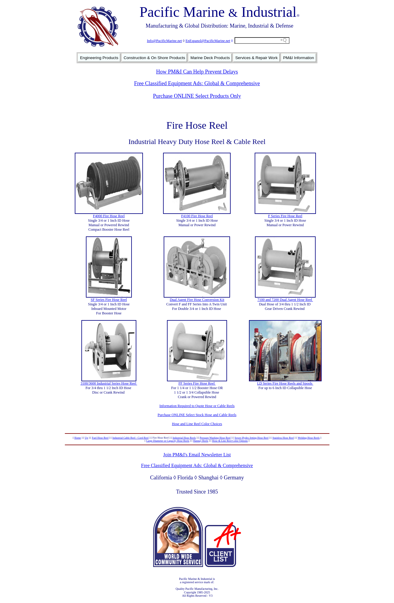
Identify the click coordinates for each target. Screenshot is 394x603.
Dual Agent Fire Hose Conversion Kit (197, 300)
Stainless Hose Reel (283, 437)
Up (86, 437)
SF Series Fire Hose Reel (109, 300)
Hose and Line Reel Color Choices (197, 424)
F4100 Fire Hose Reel (197, 216)
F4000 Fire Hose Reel (109, 216)
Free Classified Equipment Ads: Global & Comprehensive (197, 83)
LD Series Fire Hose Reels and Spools (285, 383)
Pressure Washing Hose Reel (215, 437)
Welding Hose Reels (309, 437)
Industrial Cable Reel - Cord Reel (130, 437)
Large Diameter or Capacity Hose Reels (167, 440)
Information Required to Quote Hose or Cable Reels (197, 406)
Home (77, 437)
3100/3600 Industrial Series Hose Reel (108, 383)
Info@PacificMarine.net (164, 41)
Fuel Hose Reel (100, 437)
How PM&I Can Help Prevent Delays (197, 72)
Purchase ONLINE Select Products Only (197, 96)
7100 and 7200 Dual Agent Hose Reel (285, 300)
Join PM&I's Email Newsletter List (197, 454)
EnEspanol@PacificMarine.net (208, 41)
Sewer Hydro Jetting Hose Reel (251, 437)
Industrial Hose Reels (184, 437)
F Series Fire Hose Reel (285, 216)
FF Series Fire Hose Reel (197, 383)
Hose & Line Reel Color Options (230, 440)
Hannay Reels (200, 440)
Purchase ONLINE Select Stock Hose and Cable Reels (197, 415)
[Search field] (262, 40)
